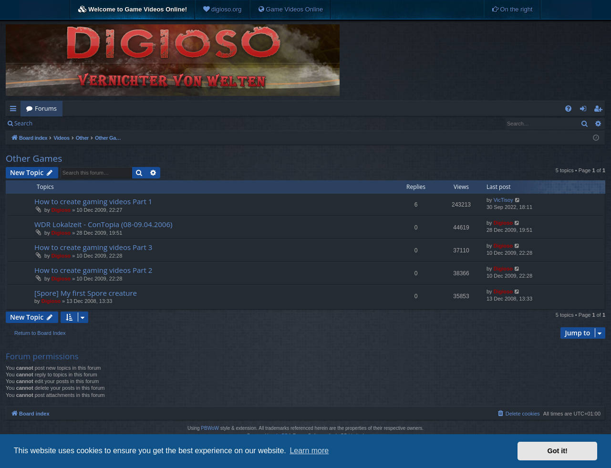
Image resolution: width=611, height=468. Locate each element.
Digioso (61, 210)
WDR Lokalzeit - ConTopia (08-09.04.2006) (103, 224)
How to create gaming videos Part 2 (93, 270)
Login (53, 123)
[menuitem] (222, 9)
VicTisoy (503, 200)
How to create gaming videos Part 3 (93, 247)
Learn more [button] (309, 451)
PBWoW (210, 428)
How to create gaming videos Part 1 (93, 201)
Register (85, 123)
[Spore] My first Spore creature (85, 293)
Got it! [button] (558, 451)
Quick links (15, 110)
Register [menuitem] (600, 110)
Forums (46, 108)
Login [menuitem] (585, 110)
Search (23, 123)
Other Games (34, 158)
